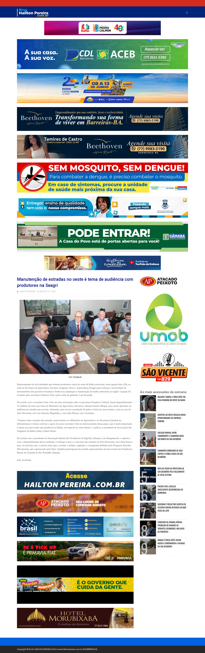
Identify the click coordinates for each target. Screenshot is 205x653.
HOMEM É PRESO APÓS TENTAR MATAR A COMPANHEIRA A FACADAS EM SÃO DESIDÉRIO (171, 543)
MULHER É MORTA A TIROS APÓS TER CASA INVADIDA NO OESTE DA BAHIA (172, 398)
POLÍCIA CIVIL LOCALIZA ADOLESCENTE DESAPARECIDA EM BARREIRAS (170, 489)
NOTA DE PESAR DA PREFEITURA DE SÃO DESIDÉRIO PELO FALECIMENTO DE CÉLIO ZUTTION (171, 471)
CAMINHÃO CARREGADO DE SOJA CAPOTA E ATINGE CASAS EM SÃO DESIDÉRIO (170, 454)
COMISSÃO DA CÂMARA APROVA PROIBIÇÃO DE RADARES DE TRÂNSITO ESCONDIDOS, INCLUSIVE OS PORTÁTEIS (171, 527)
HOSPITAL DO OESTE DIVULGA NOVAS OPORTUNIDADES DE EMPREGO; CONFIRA (172, 418)
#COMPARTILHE (90, 649)
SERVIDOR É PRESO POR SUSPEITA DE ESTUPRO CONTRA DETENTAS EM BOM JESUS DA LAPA (172, 507)
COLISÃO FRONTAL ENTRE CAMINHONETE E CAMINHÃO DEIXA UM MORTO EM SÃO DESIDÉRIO (171, 436)
